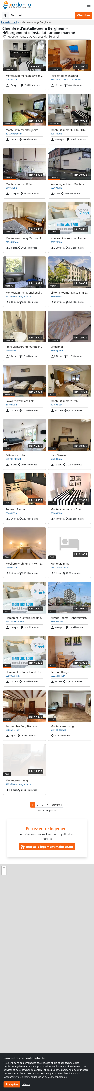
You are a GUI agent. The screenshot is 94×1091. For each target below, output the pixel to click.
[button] (57, 805)
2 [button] (37, 804)
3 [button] (42, 804)
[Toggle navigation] (88, 5)
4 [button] (47, 804)
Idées (26, 1084)
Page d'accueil (9, 22)
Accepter (12, 1084)
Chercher (83, 15)
